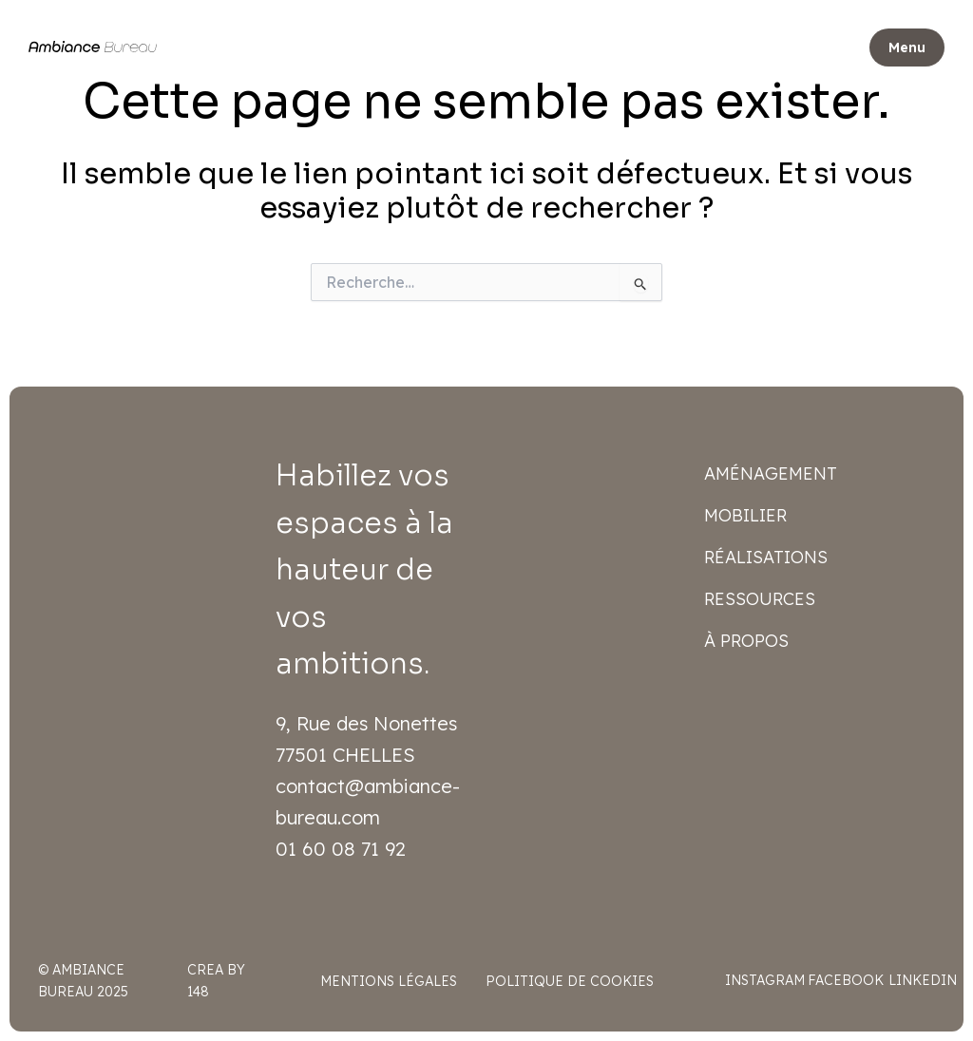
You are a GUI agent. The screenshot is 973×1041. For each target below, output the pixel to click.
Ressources (759, 599)
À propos (746, 641)
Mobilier (745, 515)
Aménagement (770, 473)
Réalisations (766, 557)
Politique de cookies (570, 981)
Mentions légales (388, 981)
